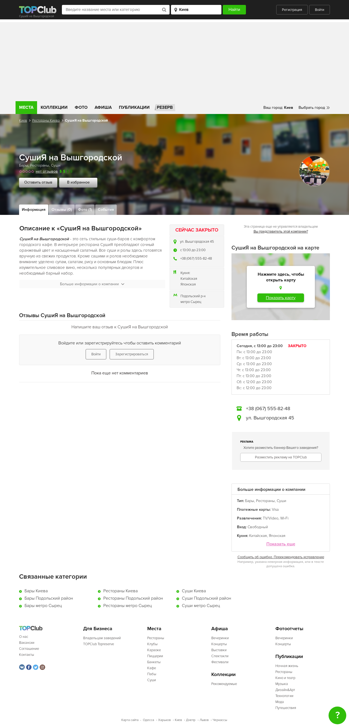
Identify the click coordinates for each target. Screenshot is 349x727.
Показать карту (281, 298)
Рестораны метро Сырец (127, 605)
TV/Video (270, 518)
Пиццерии (155, 656)
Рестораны (39, 165)
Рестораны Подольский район (133, 598)
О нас (23, 637)
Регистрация (292, 10)
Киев (23, 120)
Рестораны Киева (46, 120)
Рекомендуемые (224, 684)
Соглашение (29, 649)
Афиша (103, 107)
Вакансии (26, 643)
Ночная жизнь (286, 666)
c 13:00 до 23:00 (193, 250)
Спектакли (219, 656)
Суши (56, 165)
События (106, 209)
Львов (204, 720)
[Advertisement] (174, 60)
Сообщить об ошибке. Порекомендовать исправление (280, 557)
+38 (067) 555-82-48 (196, 258)
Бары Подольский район (49, 598)
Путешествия (285, 708)
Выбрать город (312, 107)
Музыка (281, 684)
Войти (319, 10)
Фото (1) (85, 209)
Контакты (26, 655)
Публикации (134, 107)
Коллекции (54, 107)
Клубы (152, 644)
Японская (188, 284)
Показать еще (280, 544)
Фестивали (219, 662)
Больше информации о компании (92, 284)
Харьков (164, 720)
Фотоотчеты (289, 629)
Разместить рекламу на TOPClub (281, 457)
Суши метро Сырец (201, 605)
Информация (34, 209)
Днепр (190, 720)
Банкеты (154, 662)
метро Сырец (190, 302)
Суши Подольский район (206, 598)
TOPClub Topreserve (98, 644)
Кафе (151, 668)
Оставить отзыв (38, 182)
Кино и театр (285, 678)
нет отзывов (47, 171)
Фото (81, 107)
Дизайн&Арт (285, 690)
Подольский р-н (193, 296)
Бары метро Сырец (43, 605)
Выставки (219, 650)
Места (26, 107)
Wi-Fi (284, 518)
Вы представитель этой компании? (281, 231)
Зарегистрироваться (131, 354)
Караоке (154, 650)
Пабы (151, 674)
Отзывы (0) (62, 209)
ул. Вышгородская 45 (197, 241)
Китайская (188, 279)
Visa (275, 509)
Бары (23, 165)
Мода (279, 702)
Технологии (284, 696)
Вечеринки (220, 638)
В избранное (78, 182)
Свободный (258, 527)
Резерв (165, 107)
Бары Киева (36, 591)
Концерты (219, 644)
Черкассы (220, 720)
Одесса (148, 720)
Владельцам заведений (102, 638)
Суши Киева (194, 591)
